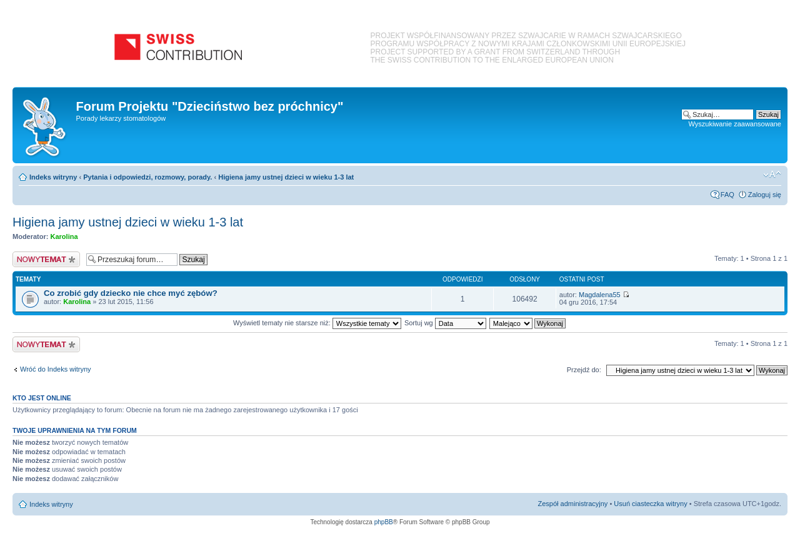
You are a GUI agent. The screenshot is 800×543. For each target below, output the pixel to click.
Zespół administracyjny (573, 503)
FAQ (727, 194)
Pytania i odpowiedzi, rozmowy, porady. (147, 177)
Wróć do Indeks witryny (55, 369)
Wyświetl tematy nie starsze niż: (317, 323)
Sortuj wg (445, 323)
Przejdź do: (584, 369)
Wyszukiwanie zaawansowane (735, 124)
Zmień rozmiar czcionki (772, 174)
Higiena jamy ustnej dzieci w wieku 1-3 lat (286, 177)
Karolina (64, 236)
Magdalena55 (600, 294)
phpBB (383, 522)
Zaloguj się (764, 194)
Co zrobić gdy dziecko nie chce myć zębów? (131, 293)
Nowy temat (46, 259)
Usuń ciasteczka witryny (650, 503)
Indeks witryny (53, 177)
